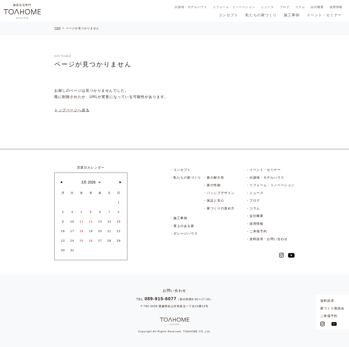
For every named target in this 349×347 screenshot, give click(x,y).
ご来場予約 (329, 316)
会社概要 (317, 7)
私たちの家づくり (261, 15)
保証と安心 (215, 200)
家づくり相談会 (332, 308)
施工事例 (291, 15)
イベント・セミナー (324, 15)
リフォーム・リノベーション (234, 7)
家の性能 (214, 185)
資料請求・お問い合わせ (269, 239)
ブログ (285, 7)
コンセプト (228, 15)
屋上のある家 (183, 226)
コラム (300, 7)
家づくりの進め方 (221, 208)
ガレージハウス (185, 233)
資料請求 (327, 300)
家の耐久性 (215, 177)
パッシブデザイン (221, 193)
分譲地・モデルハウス (190, 7)
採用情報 (336, 7)
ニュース (267, 7)
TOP (57, 28)
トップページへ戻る (71, 110)
